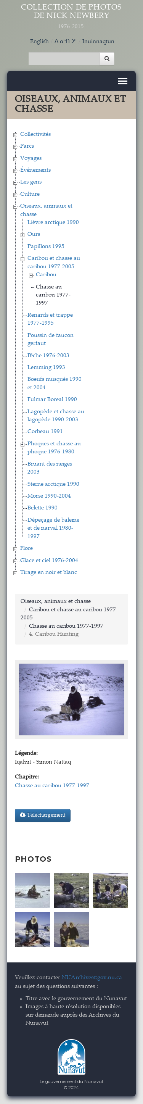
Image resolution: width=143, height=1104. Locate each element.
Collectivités (35, 134)
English (39, 42)
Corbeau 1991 (45, 432)
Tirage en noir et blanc (48, 572)
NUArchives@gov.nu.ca (92, 978)
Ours (33, 234)
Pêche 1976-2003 (48, 356)
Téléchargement (43, 815)
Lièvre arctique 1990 (53, 223)
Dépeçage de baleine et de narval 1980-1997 (53, 528)
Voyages (31, 158)
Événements (35, 170)
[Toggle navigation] (122, 81)
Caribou (46, 275)
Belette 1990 (42, 508)
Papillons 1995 (45, 247)
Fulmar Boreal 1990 (52, 400)
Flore (26, 548)
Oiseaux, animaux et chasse (56, 601)
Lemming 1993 (46, 368)
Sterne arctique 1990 (53, 484)
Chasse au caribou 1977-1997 (53, 295)
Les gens (31, 182)
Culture (30, 194)
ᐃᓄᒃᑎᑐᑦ (66, 42)
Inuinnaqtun (98, 42)
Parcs (27, 146)
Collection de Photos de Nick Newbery (71, 17)
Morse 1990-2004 (49, 496)
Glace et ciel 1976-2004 (49, 561)
